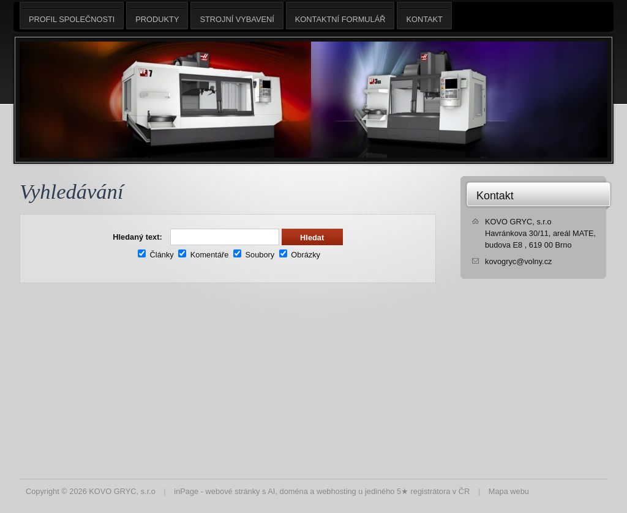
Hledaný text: (137, 237)
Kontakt (495, 196)
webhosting (336, 491)
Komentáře (203, 254)
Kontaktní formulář (340, 15)
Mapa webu (509, 491)
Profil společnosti (72, 15)
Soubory (253, 254)
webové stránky (233, 491)
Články (156, 254)
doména (294, 491)
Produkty (157, 15)
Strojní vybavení (236, 15)
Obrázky (299, 254)
